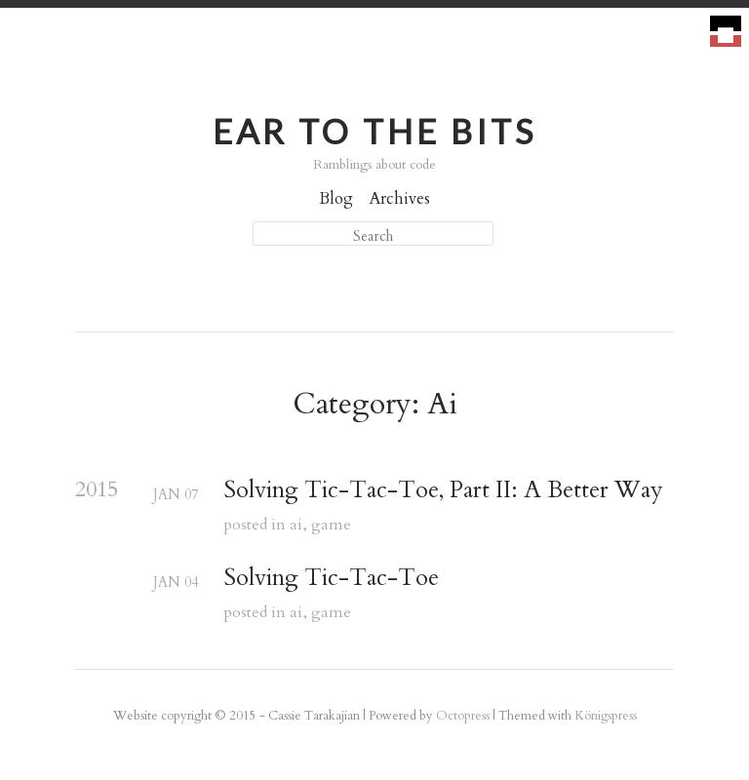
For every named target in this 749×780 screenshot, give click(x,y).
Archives (399, 198)
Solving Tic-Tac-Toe (331, 579)
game (331, 524)
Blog (336, 198)
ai (296, 524)
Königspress (605, 715)
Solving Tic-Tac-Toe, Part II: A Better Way (443, 491)
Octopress (463, 715)
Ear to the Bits (374, 131)
